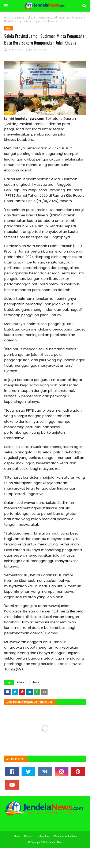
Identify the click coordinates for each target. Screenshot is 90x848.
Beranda (9, 17)
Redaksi (28, 836)
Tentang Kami (43, 836)
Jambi (20, 17)
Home (17, 836)
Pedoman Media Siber (65, 836)
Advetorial (22, 682)
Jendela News (15, 49)
